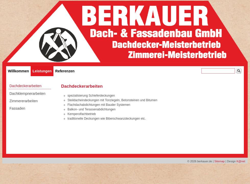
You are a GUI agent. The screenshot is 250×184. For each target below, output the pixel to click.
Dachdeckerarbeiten (25, 86)
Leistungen (42, 71)
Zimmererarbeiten (23, 101)
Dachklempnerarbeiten (27, 93)
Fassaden (17, 108)
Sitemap (219, 161)
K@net (240, 161)
